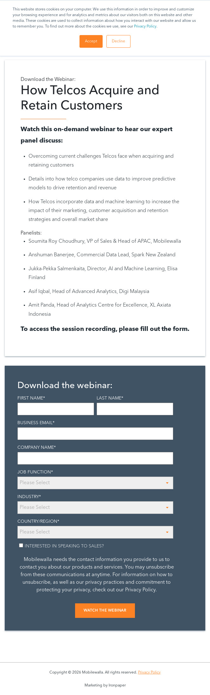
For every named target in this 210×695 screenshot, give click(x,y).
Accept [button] (91, 41)
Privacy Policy (145, 26)
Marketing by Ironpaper (105, 685)
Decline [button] (118, 41)
